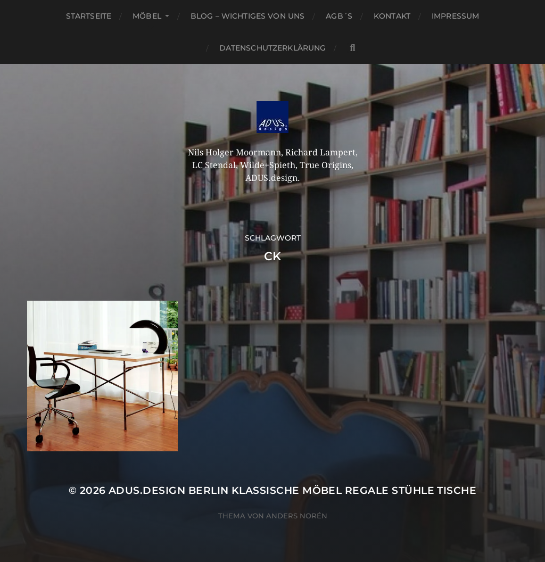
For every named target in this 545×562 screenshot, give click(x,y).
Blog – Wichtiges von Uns (247, 16)
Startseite (88, 16)
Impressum (455, 16)
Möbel (147, 16)
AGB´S (339, 16)
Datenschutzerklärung (272, 48)
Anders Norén (296, 515)
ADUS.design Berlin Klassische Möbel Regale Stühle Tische (292, 490)
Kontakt (392, 16)
